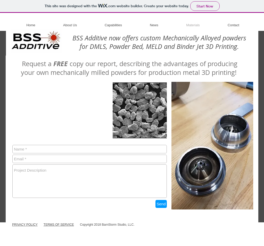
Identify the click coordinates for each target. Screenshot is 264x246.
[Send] (161, 204)
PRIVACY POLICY (25, 224)
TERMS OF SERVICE (59, 224)
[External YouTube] (61, 110)
